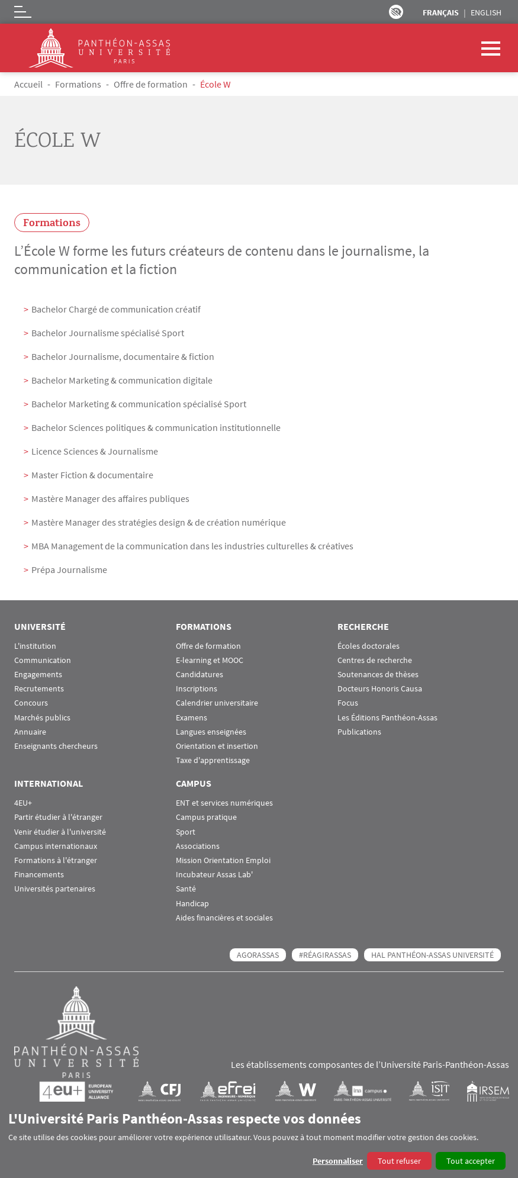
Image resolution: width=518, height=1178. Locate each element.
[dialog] (259, 1140)
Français (441, 12)
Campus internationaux (55, 846)
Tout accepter (470, 1161)
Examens (191, 718)
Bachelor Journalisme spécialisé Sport (107, 333)
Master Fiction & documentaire (92, 475)
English (486, 12)
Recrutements (39, 689)
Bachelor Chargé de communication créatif (116, 309)
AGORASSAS (258, 955)
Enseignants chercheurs (56, 746)
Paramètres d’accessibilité (396, 12)
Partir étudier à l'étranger (58, 817)
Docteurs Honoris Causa (379, 689)
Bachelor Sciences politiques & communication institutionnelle (156, 427)
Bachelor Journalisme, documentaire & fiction (122, 356)
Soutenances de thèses (378, 675)
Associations (198, 846)
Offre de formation (151, 84)
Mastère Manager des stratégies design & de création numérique (158, 522)
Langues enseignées (211, 732)
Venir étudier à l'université (60, 832)
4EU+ (23, 803)
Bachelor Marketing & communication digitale (122, 380)
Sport (185, 832)
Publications (359, 732)
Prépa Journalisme (69, 569)
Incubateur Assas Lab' (214, 875)
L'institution (35, 646)
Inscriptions (196, 689)
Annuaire (30, 732)
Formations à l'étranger (55, 860)
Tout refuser (399, 1161)
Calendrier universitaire (217, 703)
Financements (39, 875)
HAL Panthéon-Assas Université (432, 955)
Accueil (28, 84)
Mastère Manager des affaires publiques (110, 498)
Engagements (38, 675)
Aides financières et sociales (224, 918)
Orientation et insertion (217, 746)
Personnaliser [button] (338, 1161)
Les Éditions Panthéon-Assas (387, 718)
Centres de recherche (374, 660)
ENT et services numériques (224, 803)
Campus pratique (206, 817)
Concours (31, 703)
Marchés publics (42, 718)
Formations (78, 84)
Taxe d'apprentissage (213, 760)
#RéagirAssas (325, 955)
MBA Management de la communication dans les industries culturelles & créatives (192, 546)
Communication (42, 660)
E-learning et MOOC (209, 660)
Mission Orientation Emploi (223, 860)
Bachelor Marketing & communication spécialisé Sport (138, 404)
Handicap (192, 904)
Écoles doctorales (368, 646)
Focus (347, 703)
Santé (186, 889)
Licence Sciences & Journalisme (94, 451)
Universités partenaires (54, 889)
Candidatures (199, 675)
